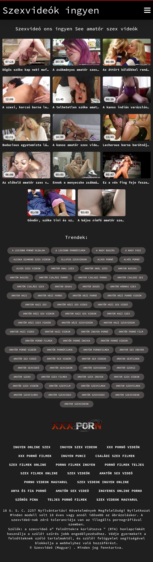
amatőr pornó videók (22, 349)
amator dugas (63, 286)
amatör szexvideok (127, 394)
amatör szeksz (126, 367)
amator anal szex (62, 268)
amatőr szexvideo (93, 394)
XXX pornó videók (123, 447)
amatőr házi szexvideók (77, 322)
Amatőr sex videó (116, 473)
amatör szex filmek (54, 376)
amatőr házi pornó (85, 295)
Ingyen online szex (32, 447)
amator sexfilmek (128, 358)
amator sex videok (94, 358)
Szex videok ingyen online (103, 482)
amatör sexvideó (28, 367)
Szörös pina (26, 499)
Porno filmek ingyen (75, 464)
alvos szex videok (28, 268)
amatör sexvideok (94, 367)
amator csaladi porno (92, 277)
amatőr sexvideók (61, 367)
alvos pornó (105, 259)
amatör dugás (91, 286)
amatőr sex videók (59, 358)
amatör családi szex (30, 286)
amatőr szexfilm (59, 385)
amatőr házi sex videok (39, 313)
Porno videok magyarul (46, 482)
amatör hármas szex (123, 286)
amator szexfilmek (128, 385)
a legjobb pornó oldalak (28, 250)
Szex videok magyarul (117, 499)
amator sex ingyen (132, 349)
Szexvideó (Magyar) (53, 547)
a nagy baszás (105, 250)
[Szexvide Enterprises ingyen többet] (147, 10)
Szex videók (78, 473)
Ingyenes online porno (120, 491)
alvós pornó (131, 259)
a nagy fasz (133, 250)
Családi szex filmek (115, 456)
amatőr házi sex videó (113, 304)
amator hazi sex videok (81, 313)
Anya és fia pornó (28, 491)
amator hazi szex (118, 313)
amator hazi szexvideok (119, 322)
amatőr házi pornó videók (124, 295)
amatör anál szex (96, 268)
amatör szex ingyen (90, 376)
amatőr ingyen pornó (94, 331)
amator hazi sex (36, 304)
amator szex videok (126, 376)
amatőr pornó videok (114, 340)
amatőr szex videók (25, 385)
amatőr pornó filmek (38, 340)
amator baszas (127, 268)
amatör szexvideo (59, 394)
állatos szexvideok (74, 259)
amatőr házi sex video (72, 304)
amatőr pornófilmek (60, 349)
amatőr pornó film (131, 331)
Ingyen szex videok (78, 447)
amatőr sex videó (25, 358)
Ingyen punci (73, 456)
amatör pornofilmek (96, 349)
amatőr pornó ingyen (76, 340)
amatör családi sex (130, 277)
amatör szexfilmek (26, 394)
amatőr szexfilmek (93, 385)
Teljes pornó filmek (67, 499)
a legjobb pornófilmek (70, 250)
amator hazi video (22, 331)
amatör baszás (19, 277)
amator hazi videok (57, 331)
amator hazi (19, 295)
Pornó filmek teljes (124, 464)
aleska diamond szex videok (32, 259)
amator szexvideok (77, 403)
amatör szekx (22, 376)
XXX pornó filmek (34, 456)
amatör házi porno (50, 295)
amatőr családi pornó (53, 277)
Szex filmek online (27, 464)
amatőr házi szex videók (34, 322)
